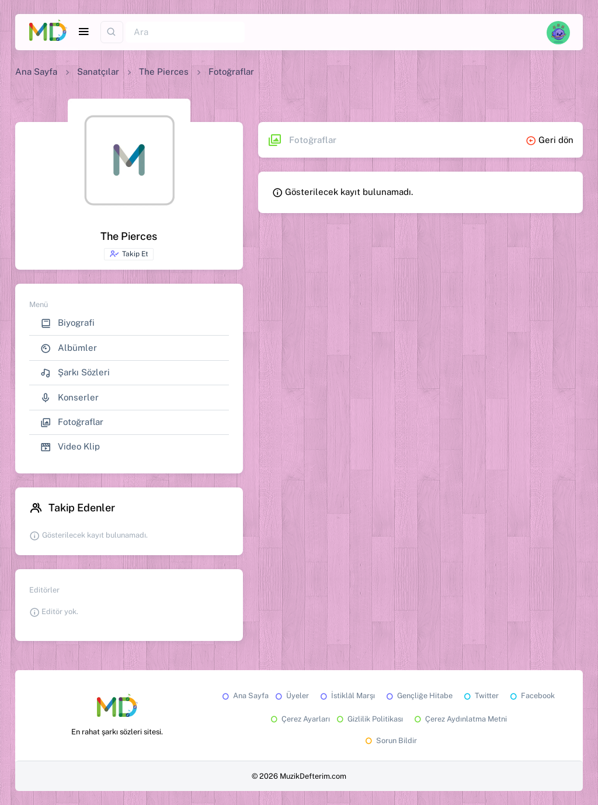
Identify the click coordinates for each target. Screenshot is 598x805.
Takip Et (128, 254)
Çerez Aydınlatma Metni (459, 719)
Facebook (531, 695)
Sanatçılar (98, 71)
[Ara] (185, 32)
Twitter (480, 695)
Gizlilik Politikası (369, 719)
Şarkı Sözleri (75, 372)
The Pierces (164, 71)
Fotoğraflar (71, 422)
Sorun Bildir (390, 740)
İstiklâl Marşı (346, 695)
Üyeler (291, 695)
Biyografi (67, 323)
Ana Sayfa (36, 71)
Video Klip (70, 446)
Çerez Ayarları (299, 719)
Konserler (69, 397)
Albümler (68, 348)
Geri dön (549, 140)
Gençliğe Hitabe (418, 695)
